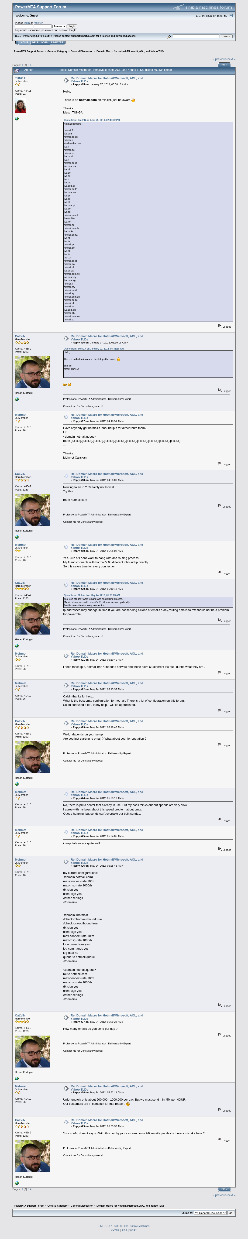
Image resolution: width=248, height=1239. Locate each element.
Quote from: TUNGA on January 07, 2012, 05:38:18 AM (94, 348)
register (38, 22)
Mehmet (20, 414)
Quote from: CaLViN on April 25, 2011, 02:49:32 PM (92, 120)
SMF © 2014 (121, 1226)
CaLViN (20, 336)
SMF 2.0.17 (105, 1226)
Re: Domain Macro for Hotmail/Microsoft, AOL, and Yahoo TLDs (107, 79)
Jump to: (187, 1213)
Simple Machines (139, 1226)
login (27, 22)
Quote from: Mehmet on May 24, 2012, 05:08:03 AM (92, 595)
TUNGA (20, 78)
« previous (220, 59)
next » (231, 59)
